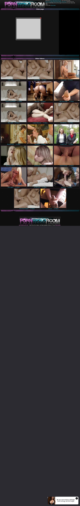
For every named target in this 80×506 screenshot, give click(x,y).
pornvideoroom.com (23, 225)
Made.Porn (64, 1)
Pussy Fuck (53, 5)
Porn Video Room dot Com (55, 0)
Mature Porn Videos (57, 1)
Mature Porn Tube (49, 1)
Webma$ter (58, 225)
